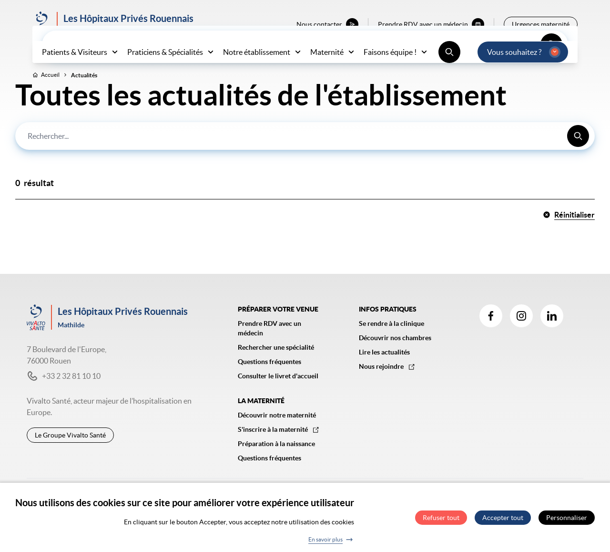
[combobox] (305, 156)
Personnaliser (566, 520)
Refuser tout (441, 520)
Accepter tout (502, 520)
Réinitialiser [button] (569, 234)
